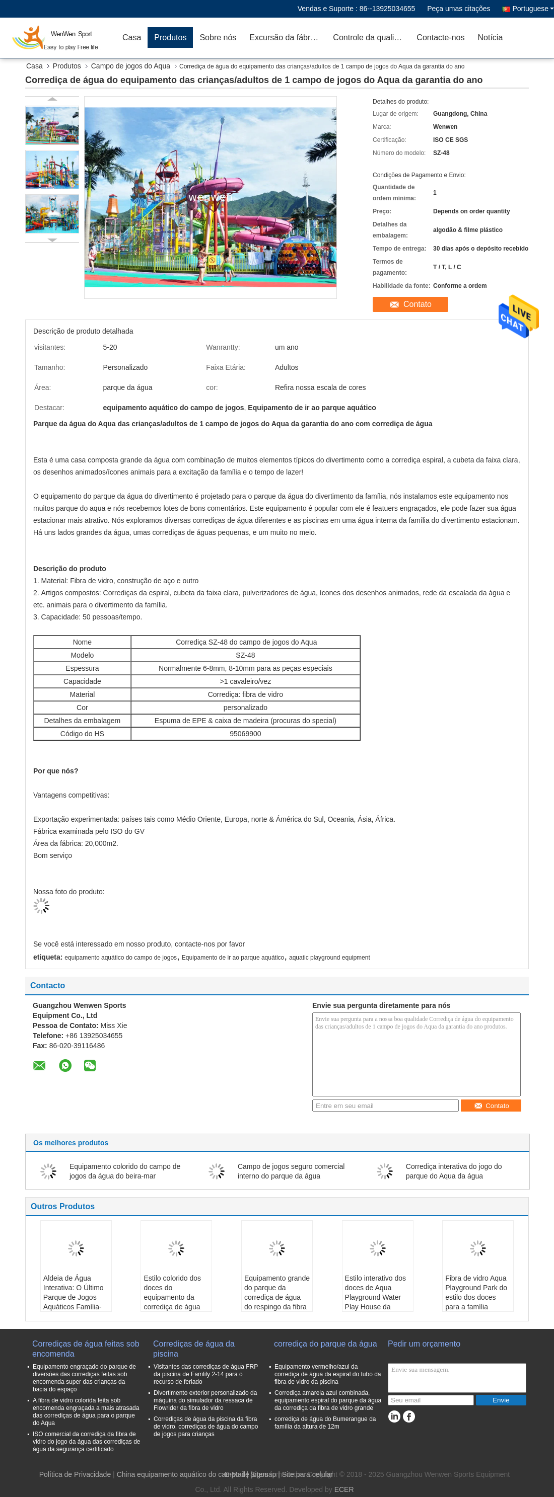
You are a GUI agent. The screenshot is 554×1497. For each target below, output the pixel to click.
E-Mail (235, 1474)
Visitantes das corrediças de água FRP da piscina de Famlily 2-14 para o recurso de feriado (206, 1374)
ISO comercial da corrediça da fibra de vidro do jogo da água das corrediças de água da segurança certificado (86, 1442)
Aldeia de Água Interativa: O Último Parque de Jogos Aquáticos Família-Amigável (73, 1297)
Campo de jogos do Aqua (130, 66)
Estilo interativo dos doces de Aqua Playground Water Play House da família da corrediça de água (375, 1302)
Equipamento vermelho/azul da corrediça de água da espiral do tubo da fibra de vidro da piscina (327, 1374)
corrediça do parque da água (325, 1344)
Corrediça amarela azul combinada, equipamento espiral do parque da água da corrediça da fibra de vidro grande (327, 1400)
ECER (344, 1489)
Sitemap (263, 1474)
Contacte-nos (440, 37)
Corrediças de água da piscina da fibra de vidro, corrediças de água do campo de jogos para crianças (206, 1426)
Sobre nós (217, 37)
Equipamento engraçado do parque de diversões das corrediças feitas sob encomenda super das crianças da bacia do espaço (84, 1378)
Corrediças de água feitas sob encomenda (86, 1349)
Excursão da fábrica (284, 37)
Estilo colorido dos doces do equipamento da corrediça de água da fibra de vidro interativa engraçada (175, 1302)
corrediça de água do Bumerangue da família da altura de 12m (325, 1422)
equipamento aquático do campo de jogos (120, 957)
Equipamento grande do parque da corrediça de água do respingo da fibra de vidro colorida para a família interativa (277, 1307)
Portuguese (533, 9)
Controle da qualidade (371, 37)
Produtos (170, 37)
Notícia (490, 37)
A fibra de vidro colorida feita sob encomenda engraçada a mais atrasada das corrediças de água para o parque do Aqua (86, 1412)
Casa (131, 37)
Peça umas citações (458, 9)
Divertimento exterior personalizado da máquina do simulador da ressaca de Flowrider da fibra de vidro (205, 1400)
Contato (417, 304)
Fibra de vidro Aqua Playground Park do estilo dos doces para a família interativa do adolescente (476, 1302)
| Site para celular (305, 1474)
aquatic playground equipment (329, 957)
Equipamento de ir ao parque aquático (233, 957)
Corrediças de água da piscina (194, 1349)
